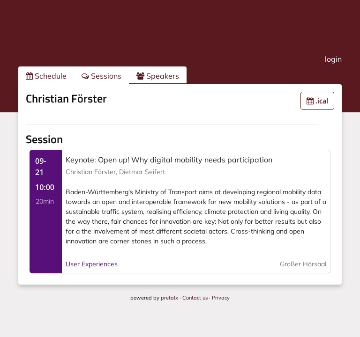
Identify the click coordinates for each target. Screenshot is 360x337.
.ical (317, 100)
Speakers (157, 76)
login (333, 59)
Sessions (101, 76)
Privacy (221, 297)
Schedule (46, 76)
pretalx (169, 297)
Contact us (195, 297)
